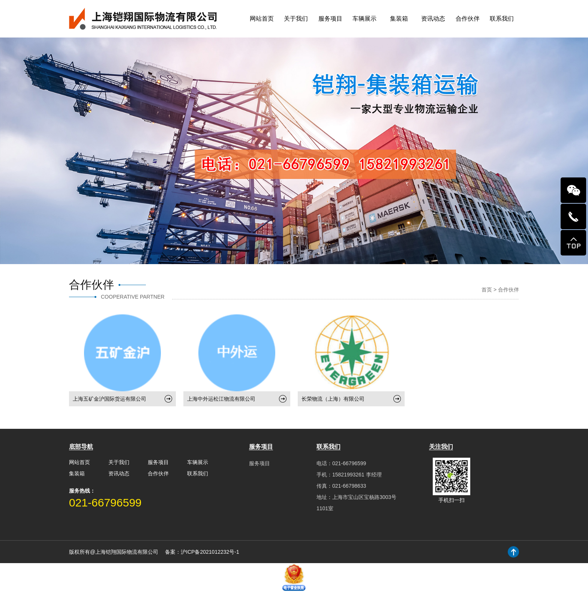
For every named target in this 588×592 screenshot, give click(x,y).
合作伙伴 (468, 18)
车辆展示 (364, 18)
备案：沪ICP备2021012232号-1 (202, 552)
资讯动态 (433, 18)
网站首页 (262, 18)
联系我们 (502, 18)
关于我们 (296, 18)
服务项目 (330, 18)
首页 (487, 290)
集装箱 (399, 18)
